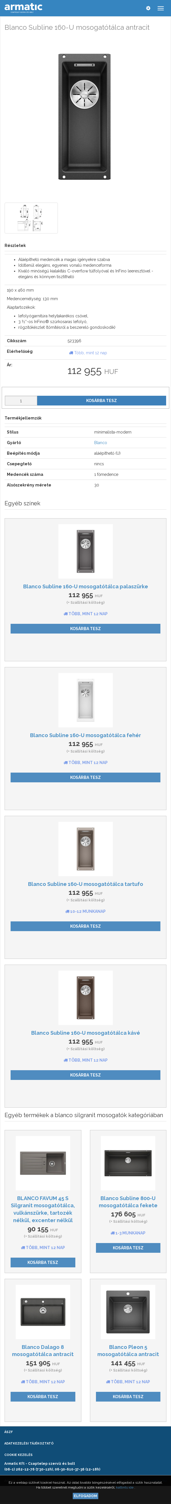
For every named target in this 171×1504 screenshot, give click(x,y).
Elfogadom (85, 1496)
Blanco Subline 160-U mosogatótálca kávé (85, 1033)
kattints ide (125, 1487)
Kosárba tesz (101, 400)
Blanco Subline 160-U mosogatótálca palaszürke (85, 586)
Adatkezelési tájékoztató (29, 1443)
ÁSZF (8, 1432)
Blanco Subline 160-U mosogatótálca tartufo (85, 884)
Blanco (100, 442)
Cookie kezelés (18, 1455)
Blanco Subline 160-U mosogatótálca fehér (85, 735)
